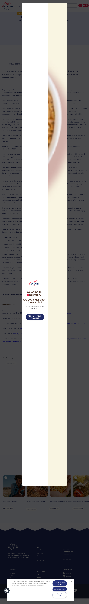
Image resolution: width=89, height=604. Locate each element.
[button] (7, 590)
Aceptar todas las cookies (60, 583)
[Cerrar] (72, 581)
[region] (40, 590)
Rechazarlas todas (59, 589)
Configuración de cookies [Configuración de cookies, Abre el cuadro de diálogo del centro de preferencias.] (60, 595)
